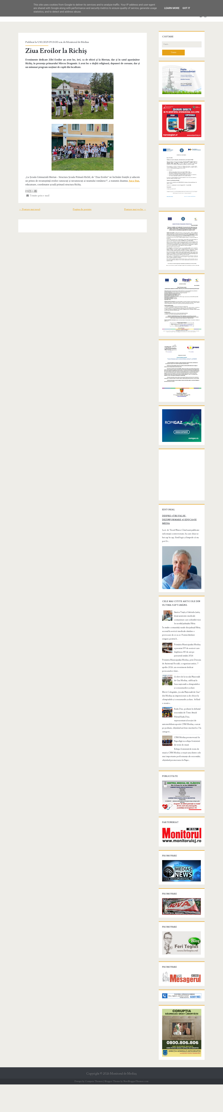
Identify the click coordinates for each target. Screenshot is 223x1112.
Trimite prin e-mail (36, 195)
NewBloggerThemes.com (136, 1109)
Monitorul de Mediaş (123, 1101)
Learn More (171, 8)
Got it (186, 8)
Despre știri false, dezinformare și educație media (178, 546)
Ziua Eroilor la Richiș (54, 51)
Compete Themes (94, 1109)
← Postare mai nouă (27, 209)
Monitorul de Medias (76, 42)
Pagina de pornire (82, 209)
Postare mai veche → (137, 209)
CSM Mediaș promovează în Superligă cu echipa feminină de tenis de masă (187, 760)
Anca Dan (135, 180)
